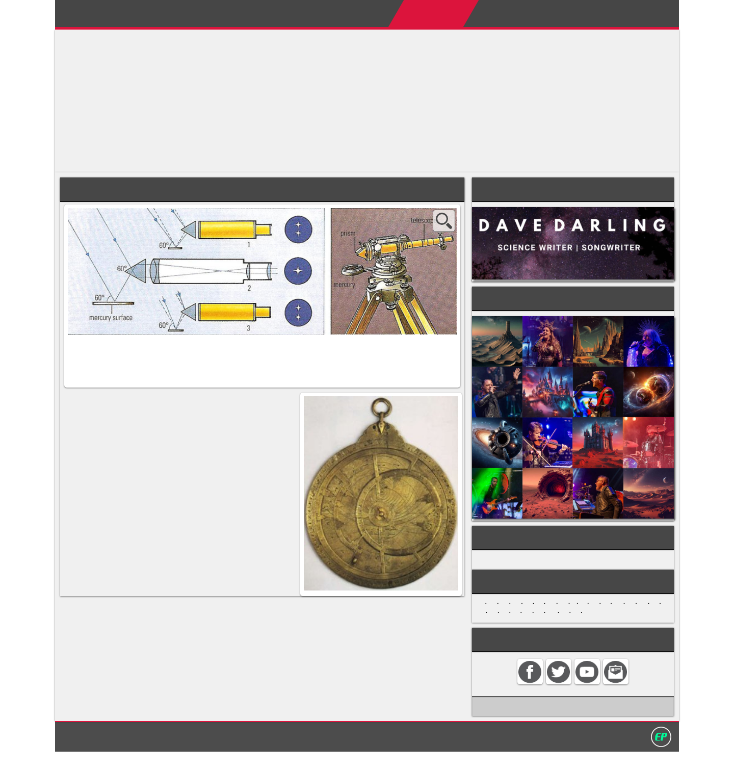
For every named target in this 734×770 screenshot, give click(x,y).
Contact (600, 13)
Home (322, 13)
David (99, 10)
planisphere (254, 468)
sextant (132, 497)
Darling (201, 10)
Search (647, 13)
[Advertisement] (361, 101)
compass (270, 477)
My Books (488, 13)
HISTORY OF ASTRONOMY (528, 567)
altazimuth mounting (125, 419)
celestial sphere (93, 429)
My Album (546, 13)
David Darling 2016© (442, 754)
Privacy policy (371, 754)
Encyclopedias (421, 13)
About (362, 13)
